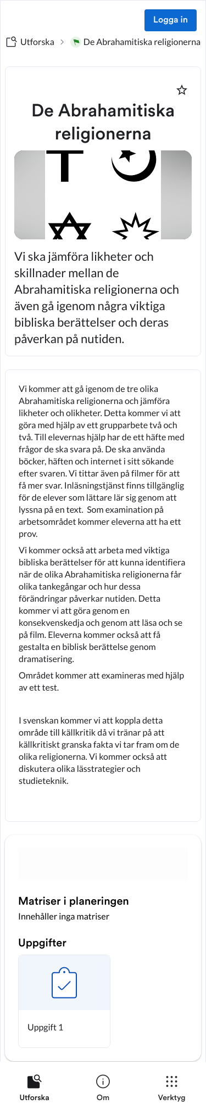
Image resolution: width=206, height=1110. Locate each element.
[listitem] (34, 1090)
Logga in (170, 20)
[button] (64, 1001)
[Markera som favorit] (182, 90)
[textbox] (103, 595)
